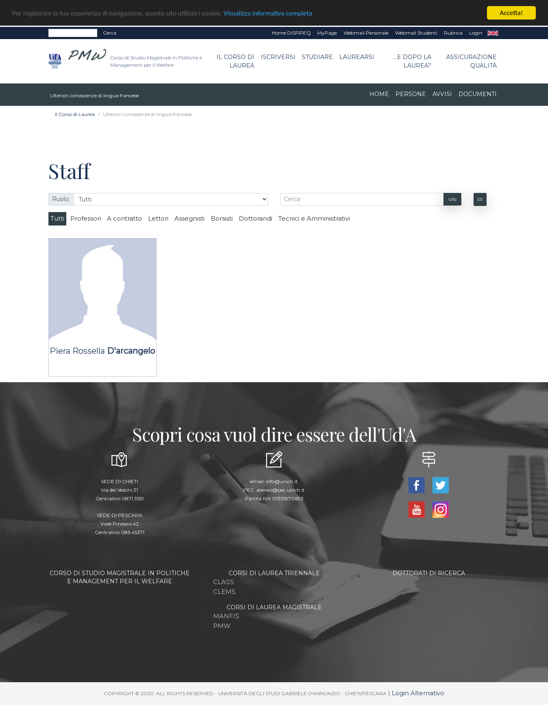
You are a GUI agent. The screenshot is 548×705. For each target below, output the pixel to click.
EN (493, 33)
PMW (221, 626)
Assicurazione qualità (471, 61)
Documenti (477, 94)
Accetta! (511, 13)
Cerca (109, 33)
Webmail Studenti (416, 33)
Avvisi (442, 94)
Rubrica (453, 33)
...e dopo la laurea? (412, 61)
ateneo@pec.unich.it (280, 490)
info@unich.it (282, 481)
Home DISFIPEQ (291, 33)
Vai (452, 199)
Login (476, 33)
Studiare (317, 57)
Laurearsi (356, 57)
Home (379, 94)
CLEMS (224, 592)
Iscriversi (278, 57)
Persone (410, 94)
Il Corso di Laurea (235, 61)
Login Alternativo (418, 693)
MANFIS (226, 616)
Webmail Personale (366, 33)
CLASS (223, 582)
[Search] (72, 33)
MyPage (327, 33)
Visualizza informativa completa (268, 13)
